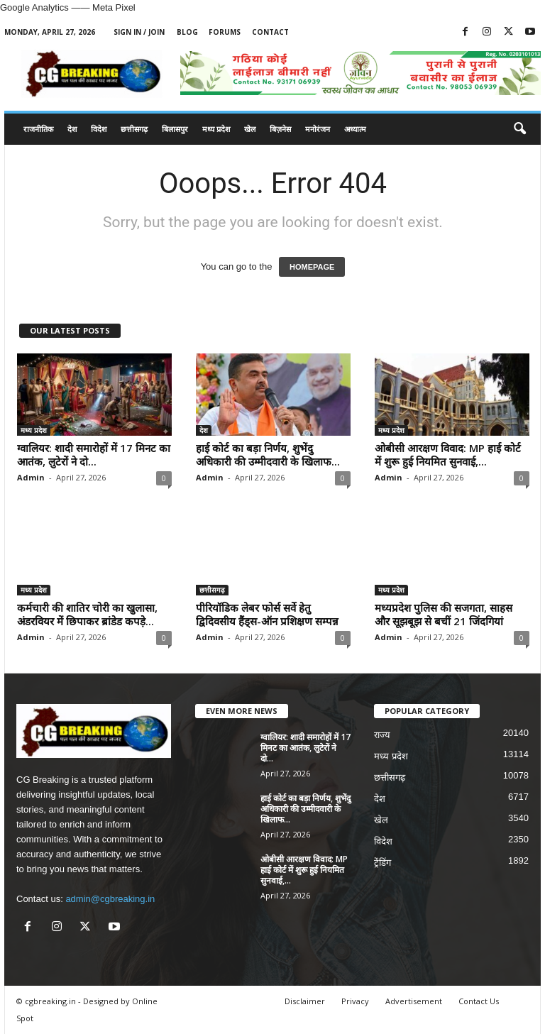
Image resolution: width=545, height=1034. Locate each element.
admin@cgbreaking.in (110, 898)
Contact (270, 32)
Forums (225, 32)
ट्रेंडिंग (382, 862)
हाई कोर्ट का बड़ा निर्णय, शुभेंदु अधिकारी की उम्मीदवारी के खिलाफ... (268, 454)
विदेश (98, 128)
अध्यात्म (355, 128)
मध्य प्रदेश (216, 128)
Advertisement (413, 1001)
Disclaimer (305, 1001)
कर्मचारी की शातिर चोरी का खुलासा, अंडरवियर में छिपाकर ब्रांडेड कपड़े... (87, 614)
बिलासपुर (175, 128)
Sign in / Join (139, 32)
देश (72, 128)
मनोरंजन (317, 128)
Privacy (355, 1001)
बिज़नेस (280, 128)
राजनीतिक (38, 128)
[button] (519, 129)
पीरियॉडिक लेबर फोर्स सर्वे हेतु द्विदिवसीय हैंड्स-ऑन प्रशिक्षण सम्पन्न (267, 614)
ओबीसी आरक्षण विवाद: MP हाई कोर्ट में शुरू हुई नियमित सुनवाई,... (448, 454)
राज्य (382, 735)
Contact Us (478, 1001)
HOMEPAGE (312, 267)
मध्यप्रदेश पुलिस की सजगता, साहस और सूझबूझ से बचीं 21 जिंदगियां (443, 614)
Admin (31, 477)
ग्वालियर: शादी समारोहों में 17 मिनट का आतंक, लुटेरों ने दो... (93, 454)
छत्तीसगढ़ (134, 128)
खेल (249, 128)
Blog (187, 32)
